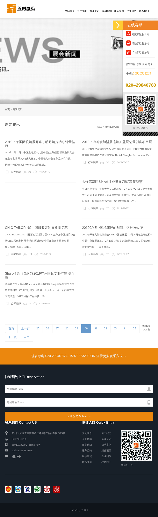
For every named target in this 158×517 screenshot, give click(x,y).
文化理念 (87, 433)
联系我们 (144, 10)
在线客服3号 (137, 52)
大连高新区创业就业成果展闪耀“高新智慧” (113, 181)
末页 (26, 337)
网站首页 (70, 10)
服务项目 (119, 10)
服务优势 (87, 444)
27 (57, 328)
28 (66, 328)
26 (47, 328)
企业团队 (131, 10)
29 (76, 328)
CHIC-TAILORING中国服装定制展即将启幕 (36, 227)
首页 (11, 328)
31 (95, 328)
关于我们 (82, 10)
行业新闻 (16, 172)
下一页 (12, 337)
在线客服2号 (137, 43)
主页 (7, 109)
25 (37, 328)
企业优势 (87, 439)
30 (86, 328)
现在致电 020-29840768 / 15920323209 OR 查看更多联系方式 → (79, 356)
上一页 (25, 328)
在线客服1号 (137, 33)
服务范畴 (87, 450)
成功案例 (107, 10)
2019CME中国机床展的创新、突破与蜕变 (112, 227)
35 (134, 328)
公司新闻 (93, 208)
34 (124, 328)
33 (115, 328)
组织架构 (87, 456)
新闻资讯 (94, 10)
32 (105, 328)
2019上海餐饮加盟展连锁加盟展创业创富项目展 (117, 142)
